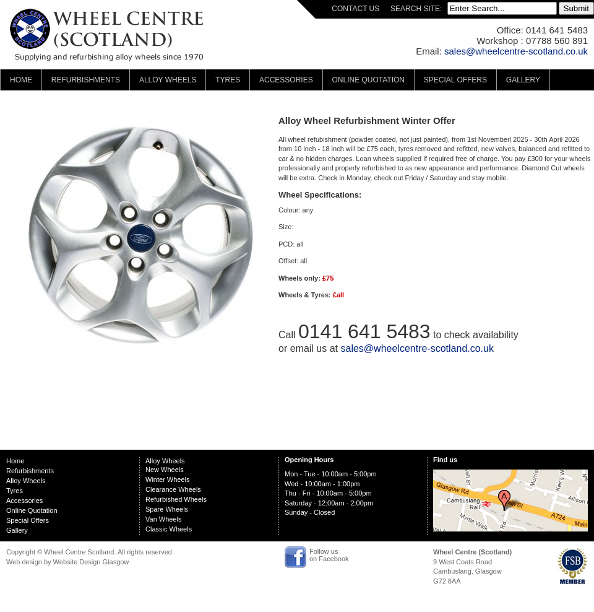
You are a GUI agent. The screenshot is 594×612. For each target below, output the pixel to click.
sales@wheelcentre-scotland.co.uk (516, 51)
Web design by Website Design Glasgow (67, 562)
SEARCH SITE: (417, 8)
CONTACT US (355, 8)
